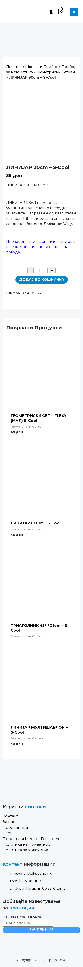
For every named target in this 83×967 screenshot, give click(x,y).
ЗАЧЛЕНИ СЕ (41, 930)
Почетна (14, 67)
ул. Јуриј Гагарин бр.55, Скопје (34, 888)
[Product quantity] (41, 270)
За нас (9, 821)
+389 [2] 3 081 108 (22, 881)
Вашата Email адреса (22, 917)
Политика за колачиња (25, 850)
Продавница (15, 827)
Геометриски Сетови (55, 72)
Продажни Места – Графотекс (32, 838)
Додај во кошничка (41, 279)
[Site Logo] (21, 11)
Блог (7, 833)
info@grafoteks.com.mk (27, 873)
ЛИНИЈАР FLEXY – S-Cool (36, 523)
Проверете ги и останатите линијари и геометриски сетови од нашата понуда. (40, 246)
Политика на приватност (27, 844)
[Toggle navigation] (74, 12)
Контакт (10, 816)
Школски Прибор (41, 67)
